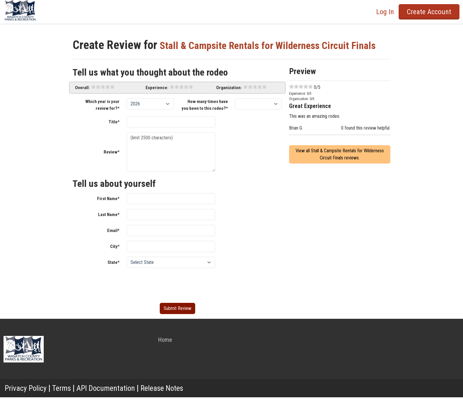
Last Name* (109, 232)
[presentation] (171, 301)
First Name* (108, 216)
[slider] (103, 104)
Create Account (429, 12)
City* (115, 264)
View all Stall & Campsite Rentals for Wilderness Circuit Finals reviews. (340, 172)
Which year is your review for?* (102, 123)
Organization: (229, 105)
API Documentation (112, 406)
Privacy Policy (27, 406)
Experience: (157, 105)
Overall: (82, 105)
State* (113, 280)
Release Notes (172, 406)
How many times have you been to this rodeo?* (205, 123)
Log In (385, 12)
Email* (113, 248)
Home (165, 357)
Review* (112, 169)
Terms (65, 406)
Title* (114, 139)
